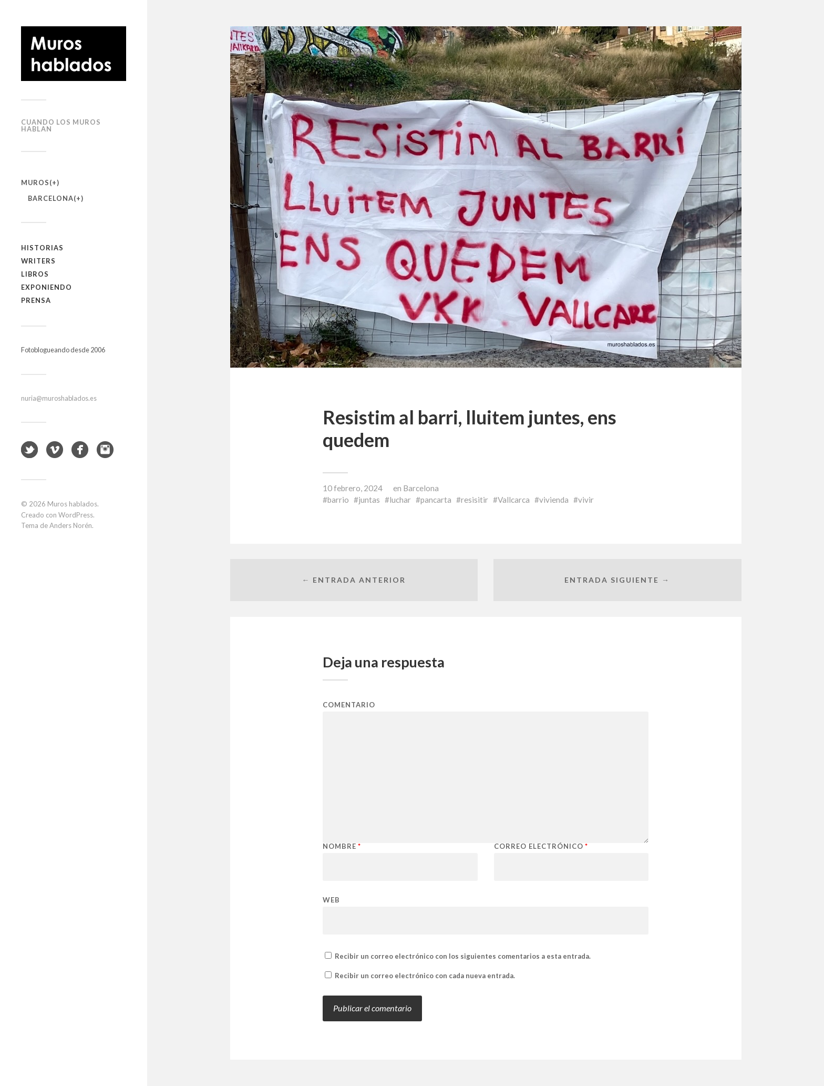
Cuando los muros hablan (61, 125)
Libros (35, 274)
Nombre (342, 846)
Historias (42, 247)
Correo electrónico (541, 846)
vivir (586, 499)
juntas (369, 499)
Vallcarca (514, 499)
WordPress (75, 515)
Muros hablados (72, 504)
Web (331, 900)
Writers (38, 261)
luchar (400, 499)
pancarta (435, 499)
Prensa (36, 300)
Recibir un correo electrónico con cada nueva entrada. (425, 975)
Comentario (349, 705)
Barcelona (51, 198)
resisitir (474, 499)
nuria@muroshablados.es (59, 398)
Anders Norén (70, 525)
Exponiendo (46, 287)
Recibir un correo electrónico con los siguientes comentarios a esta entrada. (463, 956)
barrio (338, 499)
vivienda (554, 499)
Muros (35, 182)
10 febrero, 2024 (353, 488)
